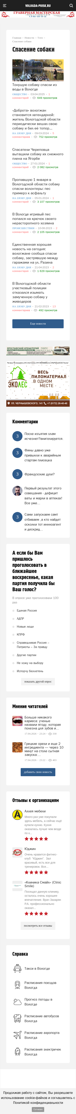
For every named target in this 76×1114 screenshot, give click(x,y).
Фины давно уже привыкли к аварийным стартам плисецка (43, 455)
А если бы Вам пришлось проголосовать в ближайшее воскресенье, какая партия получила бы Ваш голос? (33, 571)
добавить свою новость (38, 772)
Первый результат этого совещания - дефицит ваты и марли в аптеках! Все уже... (43, 495)
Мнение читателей (30, 707)
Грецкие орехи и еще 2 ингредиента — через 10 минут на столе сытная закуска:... (44, 749)
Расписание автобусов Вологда (42, 1018)
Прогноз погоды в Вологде (38, 1001)
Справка (20, 954)
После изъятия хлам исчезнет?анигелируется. (44, 436)
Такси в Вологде (37, 968)
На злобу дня (22, 133)
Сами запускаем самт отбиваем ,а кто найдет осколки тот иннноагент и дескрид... (43, 521)
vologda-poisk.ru (38, 6)
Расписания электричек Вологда (43, 1051)
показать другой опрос (37, 681)
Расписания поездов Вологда (40, 985)
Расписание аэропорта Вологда (42, 1035)
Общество (20, 94)
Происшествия (23, 228)
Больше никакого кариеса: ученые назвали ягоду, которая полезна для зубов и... (43, 722)
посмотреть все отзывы (38, 925)
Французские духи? (40, 474)
